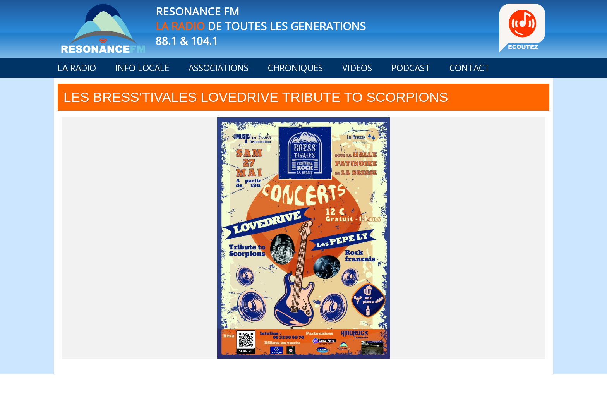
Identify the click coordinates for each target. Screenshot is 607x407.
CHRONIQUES (295, 68)
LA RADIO (77, 68)
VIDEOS (357, 68)
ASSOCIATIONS (219, 68)
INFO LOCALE (142, 68)
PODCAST (410, 68)
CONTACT (469, 68)
